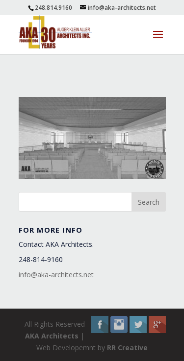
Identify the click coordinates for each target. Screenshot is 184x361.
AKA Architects (52, 335)
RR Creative (127, 347)
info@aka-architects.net (56, 274)
